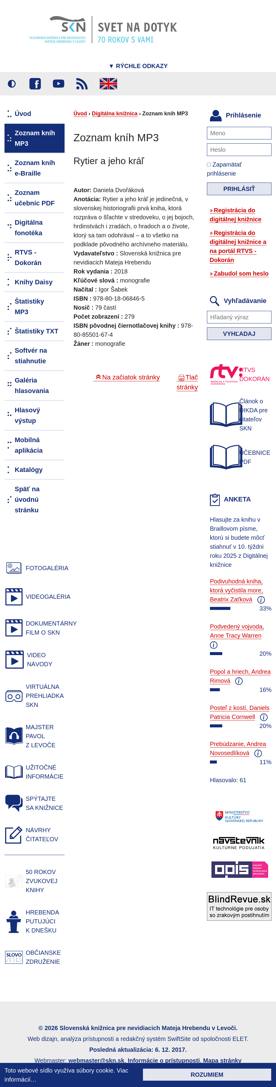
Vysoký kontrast (11, 83)
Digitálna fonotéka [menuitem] (29, 228)
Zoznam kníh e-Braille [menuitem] (35, 168)
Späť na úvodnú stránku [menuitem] (27, 499)
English (108, 83)
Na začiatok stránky (131, 377)
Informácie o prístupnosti (164, 1060)
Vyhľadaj (239, 333)
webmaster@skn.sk (96, 1060)
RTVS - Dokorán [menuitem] (28, 257)
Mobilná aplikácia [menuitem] (29, 445)
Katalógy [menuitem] (29, 469)
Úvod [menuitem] (23, 113)
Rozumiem (207, 1074)
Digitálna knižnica (115, 114)
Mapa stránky (222, 1060)
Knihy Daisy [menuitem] (34, 282)
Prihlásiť (239, 189)
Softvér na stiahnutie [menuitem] (31, 356)
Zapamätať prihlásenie (224, 169)
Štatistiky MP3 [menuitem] (29, 307)
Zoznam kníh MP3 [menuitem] (35, 138)
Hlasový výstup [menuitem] (27, 415)
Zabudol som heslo (241, 273)
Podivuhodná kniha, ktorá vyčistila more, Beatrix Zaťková (236, 590)
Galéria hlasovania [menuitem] (32, 385)
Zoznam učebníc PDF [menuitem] (35, 198)
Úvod (80, 114)
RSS (82, 83)
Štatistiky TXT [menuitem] (36, 331)
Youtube (58, 83)
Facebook (35, 83)
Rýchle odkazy (138, 66)
